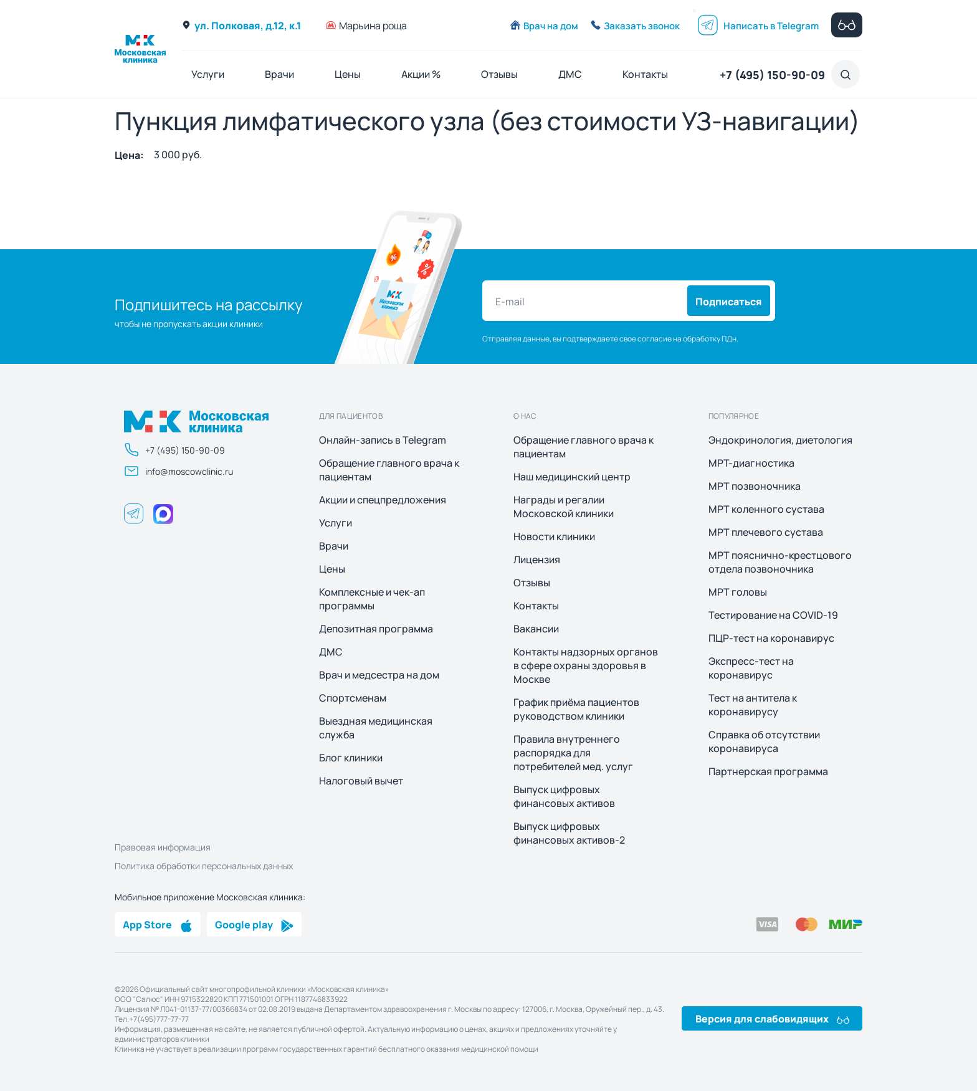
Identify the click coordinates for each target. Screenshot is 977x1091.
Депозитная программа (376, 629)
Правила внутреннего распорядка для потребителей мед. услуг (573, 752)
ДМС (570, 74)
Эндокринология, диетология (780, 440)
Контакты (645, 74)
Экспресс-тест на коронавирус (751, 668)
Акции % (421, 74)
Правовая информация (163, 847)
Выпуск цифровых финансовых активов (564, 796)
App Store (158, 924)
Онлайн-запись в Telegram (382, 440)
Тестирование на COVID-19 (773, 615)
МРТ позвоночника (754, 486)
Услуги (207, 74)
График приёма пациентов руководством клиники (576, 709)
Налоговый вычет (361, 781)
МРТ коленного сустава (766, 509)
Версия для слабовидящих (772, 1018)
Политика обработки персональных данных (204, 865)
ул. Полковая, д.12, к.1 (241, 25)
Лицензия (536, 559)
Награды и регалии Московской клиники (563, 506)
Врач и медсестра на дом (379, 675)
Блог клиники (351, 758)
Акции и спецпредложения (382, 500)
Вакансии (536, 629)
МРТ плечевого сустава (765, 532)
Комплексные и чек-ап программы (372, 598)
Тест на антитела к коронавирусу (752, 704)
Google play (254, 924)
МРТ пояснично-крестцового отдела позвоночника (780, 562)
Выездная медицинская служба (375, 727)
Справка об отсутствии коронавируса (764, 741)
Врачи (279, 74)
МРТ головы (737, 592)
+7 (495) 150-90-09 (772, 74)
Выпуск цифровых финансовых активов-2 (569, 833)
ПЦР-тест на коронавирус (771, 638)
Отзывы (499, 74)
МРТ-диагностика (751, 463)
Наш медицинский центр (572, 477)
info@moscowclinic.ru (178, 471)
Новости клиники (554, 536)
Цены (348, 74)
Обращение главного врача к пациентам (389, 470)
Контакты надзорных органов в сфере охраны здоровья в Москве (585, 665)
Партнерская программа (768, 771)
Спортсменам (352, 698)
